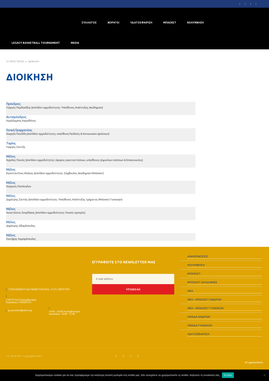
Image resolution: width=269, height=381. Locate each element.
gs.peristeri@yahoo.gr (20, 310)
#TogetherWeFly (254, 362)
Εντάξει (228, 375)
